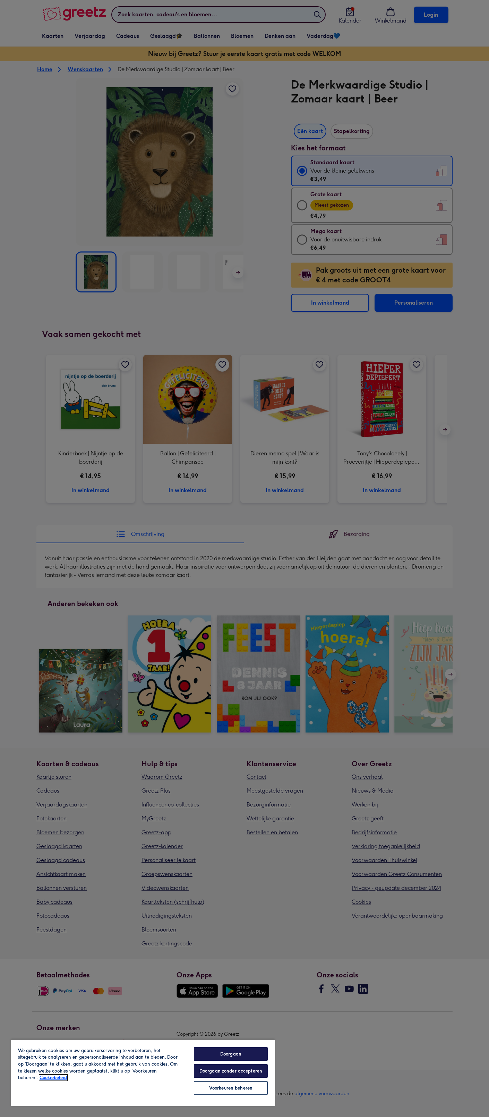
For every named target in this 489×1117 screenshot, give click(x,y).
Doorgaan (230, 1054)
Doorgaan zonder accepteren (230, 1071)
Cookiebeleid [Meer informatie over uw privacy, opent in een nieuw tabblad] (53, 1077)
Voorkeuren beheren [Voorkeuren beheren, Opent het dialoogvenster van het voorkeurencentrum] (230, 1088)
